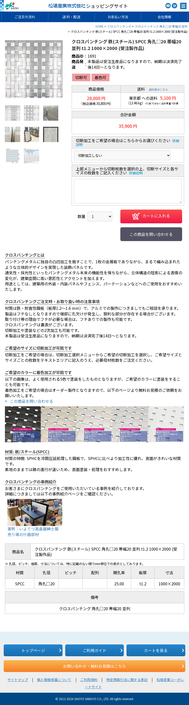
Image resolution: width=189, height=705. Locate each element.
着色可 (100, 77)
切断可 (81, 77)
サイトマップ (17, 679)
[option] (34, 69)
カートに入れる (151, 216)
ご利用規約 (88, 679)
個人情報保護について (54, 679)
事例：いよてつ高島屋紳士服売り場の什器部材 (33, 531)
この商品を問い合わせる (151, 234)
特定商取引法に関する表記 (127, 679)
